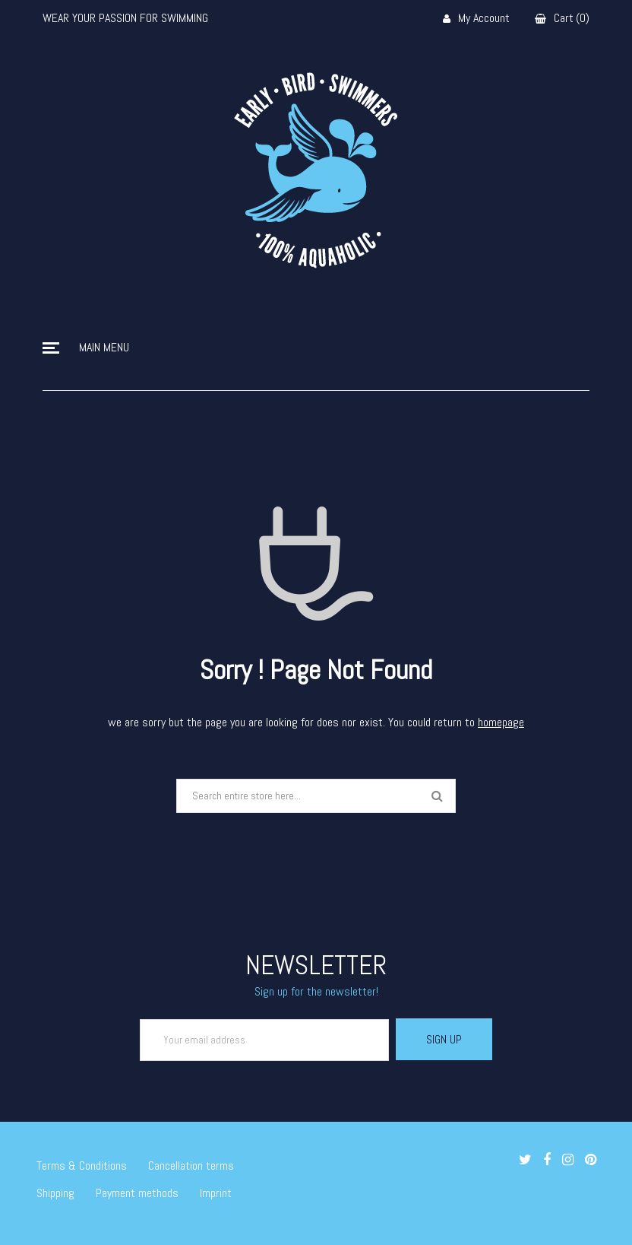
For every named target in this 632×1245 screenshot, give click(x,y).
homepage (501, 722)
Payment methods (137, 1193)
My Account (476, 19)
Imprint (216, 1193)
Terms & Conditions (81, 1166)
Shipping (55, 1193)
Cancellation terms (191, 1166)
